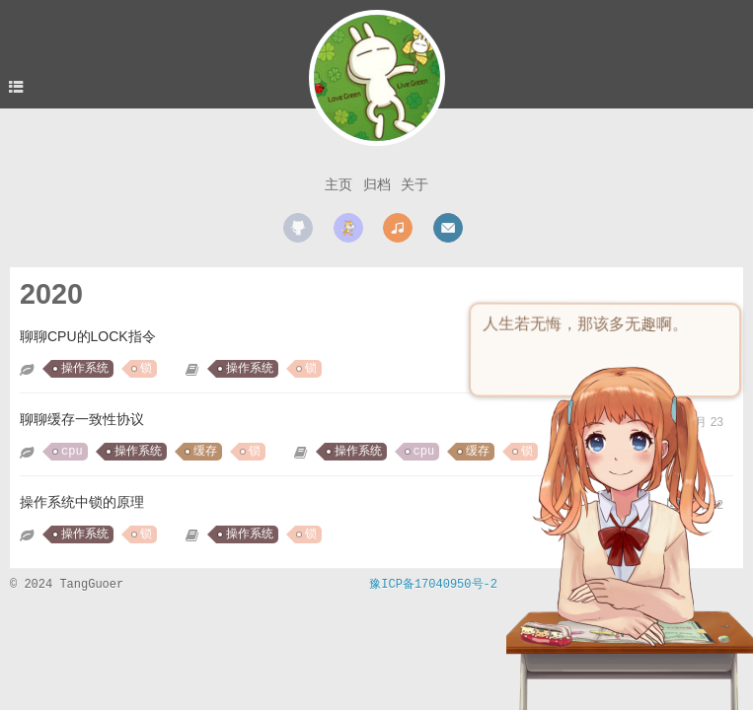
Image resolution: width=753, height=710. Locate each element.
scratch (348, 228)
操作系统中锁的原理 (82, 502)
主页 (338, 184)
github (298, 228)
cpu (72, 452)
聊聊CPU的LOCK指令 (88, 336)
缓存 (205, 452)
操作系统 (85, 369)
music (398, 228)
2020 (51, 294)
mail (448, 228)
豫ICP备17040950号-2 (433, 585)
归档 (377, 184)
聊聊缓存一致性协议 (82, 419)
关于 (414, 184)
